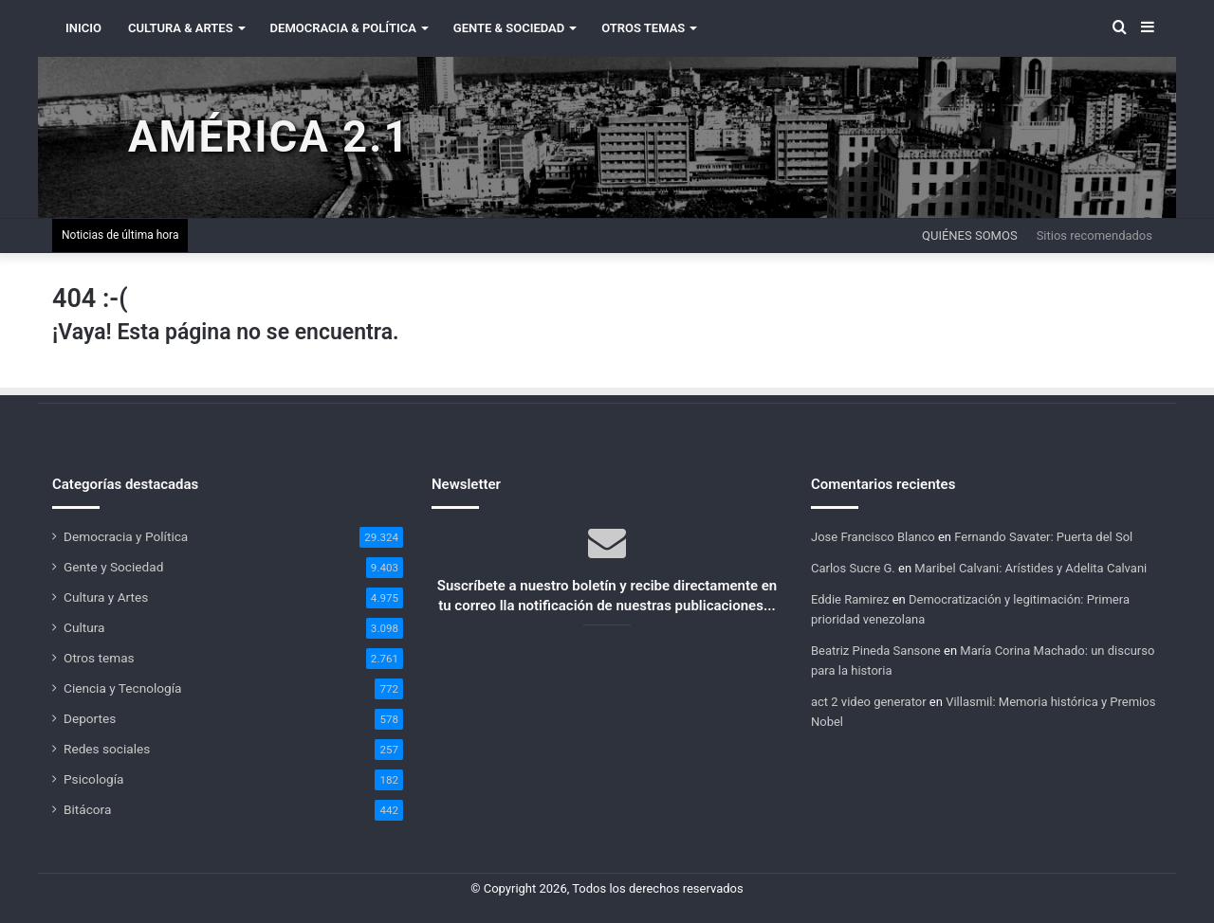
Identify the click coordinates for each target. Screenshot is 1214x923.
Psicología (93, 779)
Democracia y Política (126, 536)
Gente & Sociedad (508, 28)
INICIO (83, 28)
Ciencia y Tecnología (123, 688)
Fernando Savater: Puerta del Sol (1043, 537)
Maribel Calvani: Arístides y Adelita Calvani (1030, 568)
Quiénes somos (970, 235)
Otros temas (99, 657)
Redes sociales (107, 748)
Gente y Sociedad (113, 566)
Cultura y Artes (106, 597)
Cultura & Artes (180, 28)
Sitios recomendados (1094, 235)
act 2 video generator (869, 702)
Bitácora (87, 809)
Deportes (90, 718)
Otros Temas (643, 28)
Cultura (84, 627)
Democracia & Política (343, 28)
